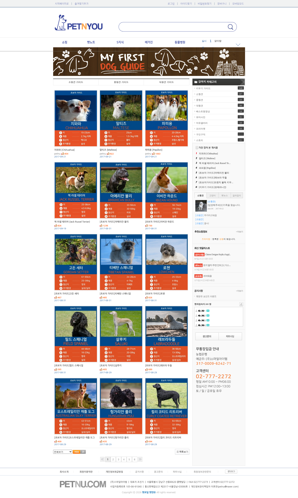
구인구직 (200, 134)
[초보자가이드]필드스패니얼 (68, 365)
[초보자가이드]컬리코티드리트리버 (163, 437)
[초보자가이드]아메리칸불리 (114, 222)
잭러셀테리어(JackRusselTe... (215, 163)
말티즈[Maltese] (108, 150)
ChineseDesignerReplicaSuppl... (217, 254)
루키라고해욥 (210, 215)
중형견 (199, 100)
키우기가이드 (203, 88)
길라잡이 (237, 195)
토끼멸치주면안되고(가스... (216, 265)
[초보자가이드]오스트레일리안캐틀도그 (74, 437)
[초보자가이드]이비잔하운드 (159, 222)
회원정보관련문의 (202, 472)
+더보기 (239, 231)
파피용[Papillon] (153, 150)
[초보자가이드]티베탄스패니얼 (115, 294)
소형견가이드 (76, 82)
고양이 (212, 195)
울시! (206, 223)
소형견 (199, 94)
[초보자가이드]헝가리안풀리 (114, 437)
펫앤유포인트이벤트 (206, 296)
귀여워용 (207, 276)
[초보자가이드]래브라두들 (158, 365)
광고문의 (158, 472)
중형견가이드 (121, 82)
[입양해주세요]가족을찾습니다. (224, 205)
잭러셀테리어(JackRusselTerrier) (72, 222)
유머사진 (200, 117)
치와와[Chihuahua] (64, 150)
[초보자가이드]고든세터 (66, 294)
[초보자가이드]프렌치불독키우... (216, 182)
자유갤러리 (202, 123)
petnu (57, 154)
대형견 (199, 105)
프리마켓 (200, 128)
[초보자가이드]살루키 (110, 365)
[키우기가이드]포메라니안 (212, 187)
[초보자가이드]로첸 (155, 294)
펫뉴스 (224, 195)
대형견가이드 (166, 82)
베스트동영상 (203, 111)
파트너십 (177, 472)
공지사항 (139, 472)
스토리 (199, 140)
